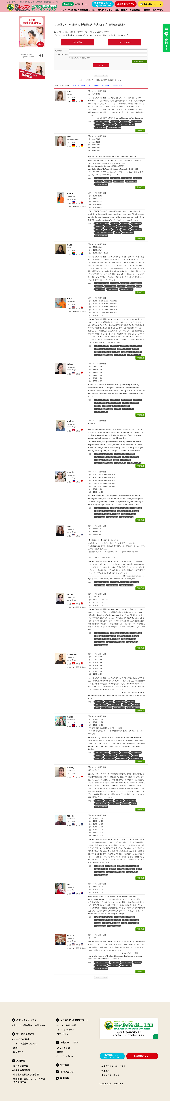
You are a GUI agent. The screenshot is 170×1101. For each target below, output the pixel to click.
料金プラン (18, 1052)
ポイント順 (99, 86)
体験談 (60, 1052)
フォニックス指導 (110, 226)
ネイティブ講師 (124, 42)
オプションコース (65, 1029)
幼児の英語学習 (20, 1066)
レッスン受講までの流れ (25, 1043)
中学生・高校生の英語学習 (26, 1074)
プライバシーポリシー (112, 1075)
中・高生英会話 (136, 121)
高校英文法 (108, 181)
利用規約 (105, 1070)
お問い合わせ (81, 4)
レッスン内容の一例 (66, 1025)
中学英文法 (98, 181)
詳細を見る (140, 130)
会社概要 (64, 1064)
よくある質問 (63, 1047)
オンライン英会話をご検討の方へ (29, 1025)
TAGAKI (118, 232)
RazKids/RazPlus (100, 127)
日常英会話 (98, 124)
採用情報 (64, 1078)
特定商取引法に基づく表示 (114, 1066)
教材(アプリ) (63, 1033)
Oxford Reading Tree (115, 127)
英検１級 (107, 229)
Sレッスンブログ (65, 1056)
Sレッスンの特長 (21, 1039)
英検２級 (135, 226)
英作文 (139, 286)
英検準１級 (98, 229)
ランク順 (79, 86)
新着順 (118, 86)
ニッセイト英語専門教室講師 (125, 124)
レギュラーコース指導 (102, 121)
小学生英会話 (125, 121)
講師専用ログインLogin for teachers (28, 56)
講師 (15, 1047)
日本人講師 (77, 42)
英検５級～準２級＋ (124, 226)
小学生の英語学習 (21, 1070)
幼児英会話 (115, 121)
